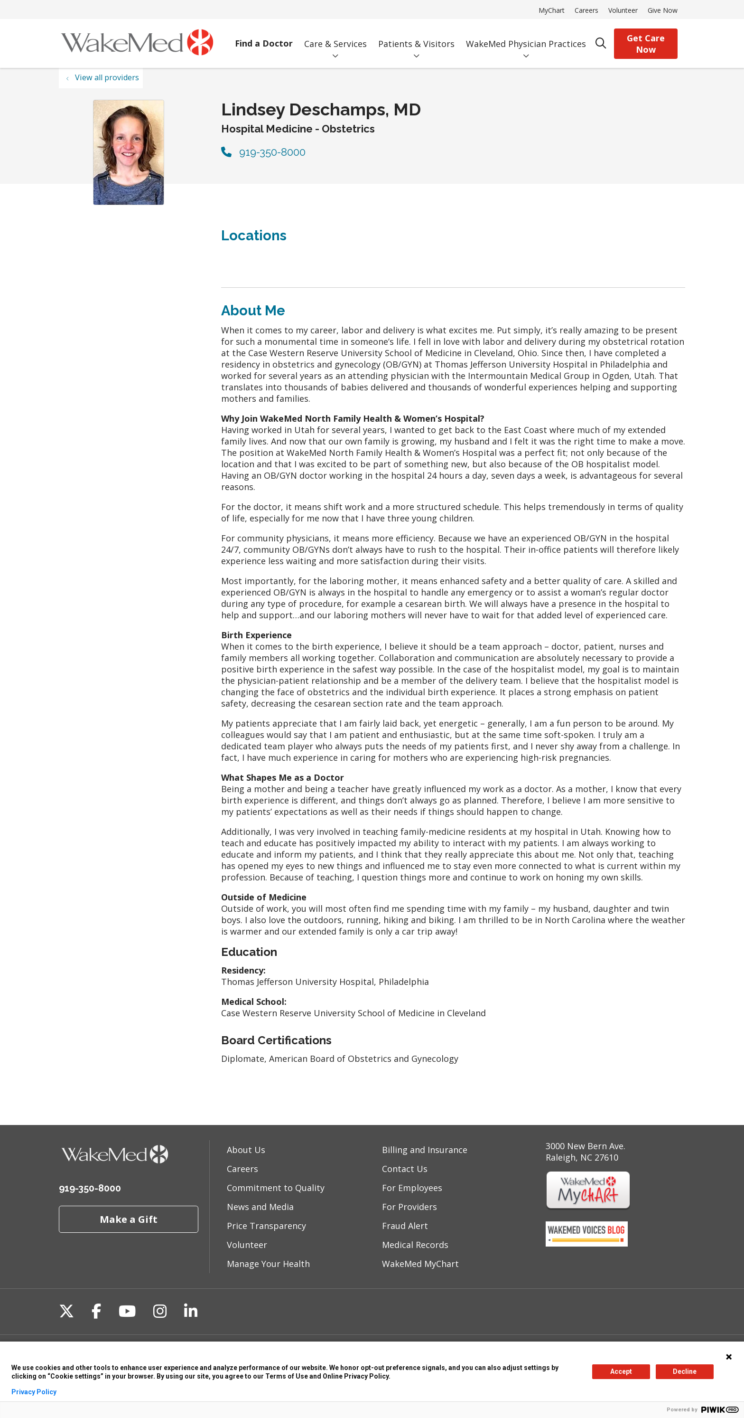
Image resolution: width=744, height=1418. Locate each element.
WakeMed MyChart (420, 1263)
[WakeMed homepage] (137, 43)
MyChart (552, 10)
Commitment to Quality (276, 1187)
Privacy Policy (33, 1392)
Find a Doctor (263, 37)
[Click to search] (600, 43)
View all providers (107, 77)
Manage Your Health (268, 1263)
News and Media (260, 1206)
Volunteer (623, 10)
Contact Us (405, 1168)
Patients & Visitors (416, 36)
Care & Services (335, 36)
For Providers (409, 1206)
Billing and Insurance (424, 1149)
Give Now (663, 10)
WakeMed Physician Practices (526, 36)
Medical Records (415, 1244)
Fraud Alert (405, 1225)
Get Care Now (646, 43)
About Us (246, 1149)
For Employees (412, 1187)
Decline (685, 1371)
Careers (586, 10)
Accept (621, 1371)
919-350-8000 (263, 152)
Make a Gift (129, 1219)
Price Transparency (266, 1225)
